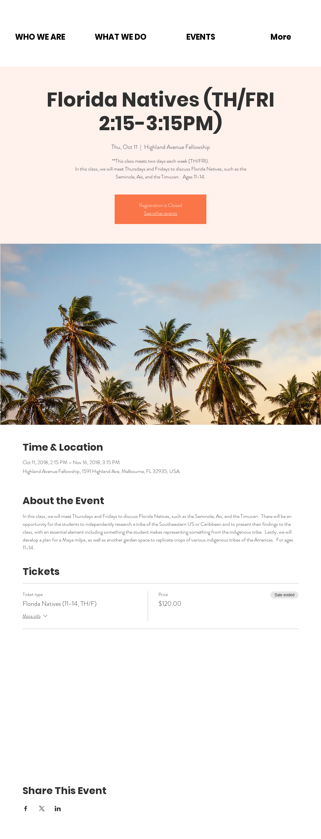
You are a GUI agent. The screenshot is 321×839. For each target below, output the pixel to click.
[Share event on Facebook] (26, 808)
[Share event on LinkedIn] (58, 808)
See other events (160, 213)
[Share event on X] (42, 808)
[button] (40, 37)
